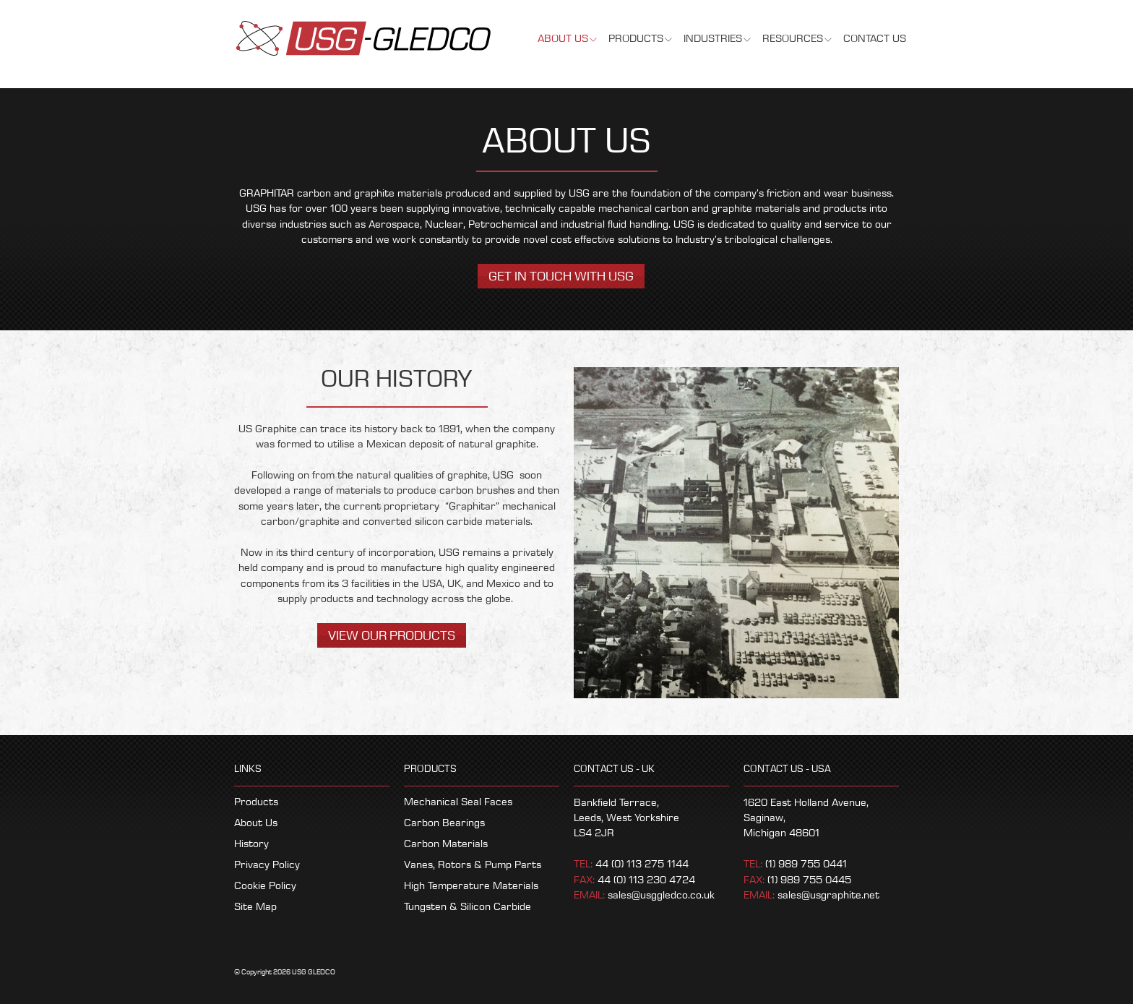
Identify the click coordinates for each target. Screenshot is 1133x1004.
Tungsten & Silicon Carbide (467, 907)
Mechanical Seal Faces (458, 802)
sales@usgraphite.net (828, 895)
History (251, 844)
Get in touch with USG (561, 276)
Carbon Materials (446, 844)
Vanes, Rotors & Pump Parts (472, 865)
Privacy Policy (267, 865)
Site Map (255, 907)
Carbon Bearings (444, 823)
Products (256, 802)
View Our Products (391, 635)
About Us (255, 823)
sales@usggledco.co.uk (661, 895)
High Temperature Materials (471, 886)
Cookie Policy (265, 886)
